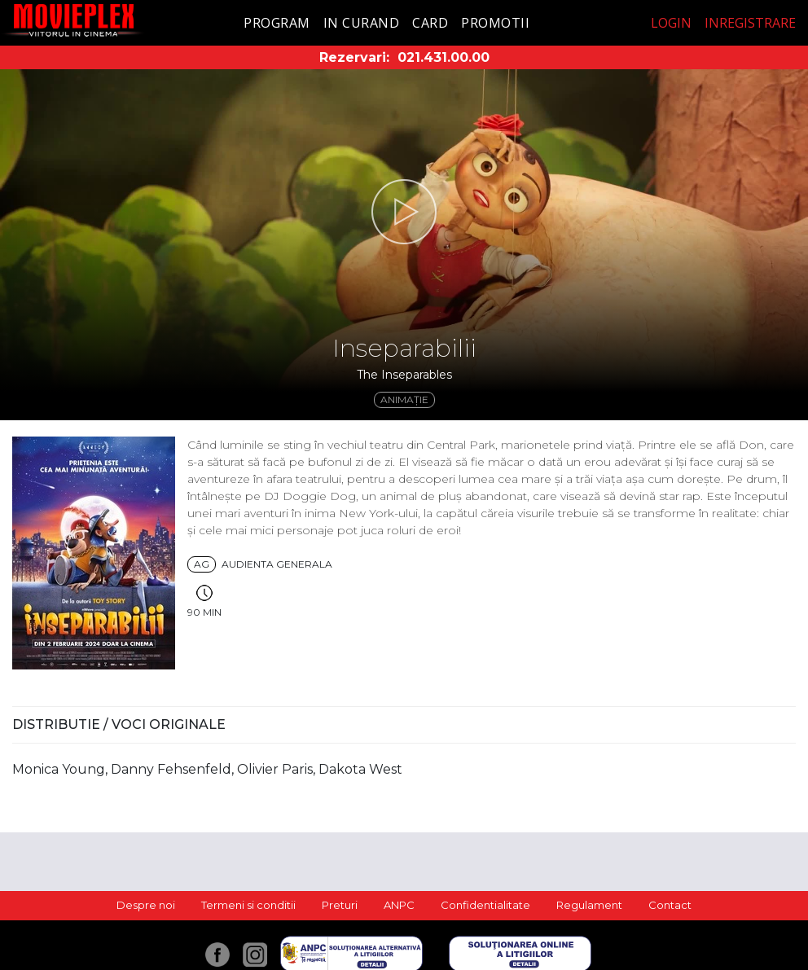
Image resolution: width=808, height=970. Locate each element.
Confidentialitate (485, 904)
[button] (404, 212)
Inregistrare (750, 23)
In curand (361, 23)
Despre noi (145, 904)
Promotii (495, 23)
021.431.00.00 (443, 57)
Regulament (589, 904)
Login (671, 23)
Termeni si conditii (248, 904)
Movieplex (73, 20)
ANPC (399, 904)
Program (277, 23)
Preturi (340, 904)
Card (430, 23)
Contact (670, 904)
